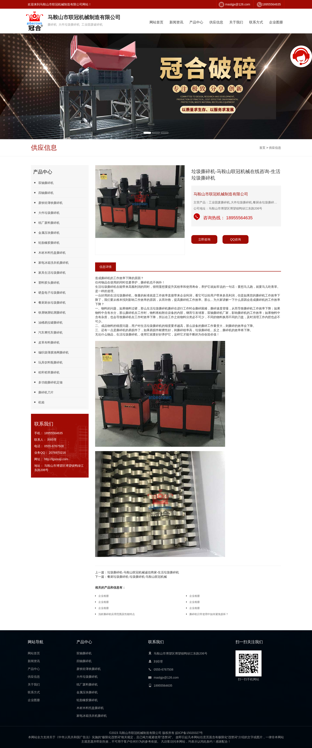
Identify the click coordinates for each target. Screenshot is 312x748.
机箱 (38, 402)
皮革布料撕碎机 (46, 342)
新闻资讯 (176, 22)
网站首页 (156, 22)
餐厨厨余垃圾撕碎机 (49, 302)
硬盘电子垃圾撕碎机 (49, 292)
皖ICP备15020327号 (189, 733)
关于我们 (236, 22)
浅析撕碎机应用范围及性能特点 (116, 614)
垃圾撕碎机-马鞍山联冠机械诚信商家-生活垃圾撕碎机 (137, 572)
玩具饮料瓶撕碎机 (48, 362)
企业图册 (276, 22)
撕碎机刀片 (43, 392)
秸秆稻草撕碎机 (46, 372)
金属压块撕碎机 (46, 232)
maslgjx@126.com (237, 4)
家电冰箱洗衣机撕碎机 (51, 262)
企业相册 (103, 595)
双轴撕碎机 (43, 183)
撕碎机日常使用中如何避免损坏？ (208, 614)
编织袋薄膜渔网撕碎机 (51, 352)
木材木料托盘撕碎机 (49, 252)
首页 (262, 147)
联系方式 (256, 22)
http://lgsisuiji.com (56, 459)
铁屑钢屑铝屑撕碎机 (49, 312)
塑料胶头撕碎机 (46, 282)
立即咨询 (204, 239)
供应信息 (216, 22)
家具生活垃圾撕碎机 (49, 272)
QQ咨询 (235, 239)
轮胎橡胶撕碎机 (46, 242)
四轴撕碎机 (43, 193)
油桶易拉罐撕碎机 (48, 322)
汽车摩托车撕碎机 (48, 332)
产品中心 (196, 22)
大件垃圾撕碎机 (46, 212)
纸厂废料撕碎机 (46, 222)
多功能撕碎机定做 (48, 382)
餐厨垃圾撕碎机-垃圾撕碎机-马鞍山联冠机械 (131, 576)
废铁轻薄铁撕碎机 (48, 203)
